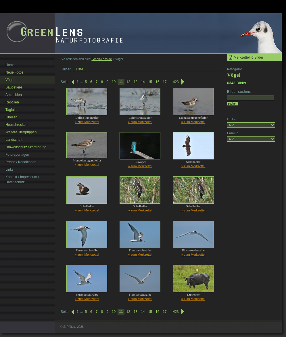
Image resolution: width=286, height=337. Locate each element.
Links (9, 169)
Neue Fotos (14, 72)
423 (176, 82)
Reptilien (12, 102)
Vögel (9, 80)
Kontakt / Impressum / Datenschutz (22, 179)
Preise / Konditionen (20, 162)
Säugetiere (13, 87)
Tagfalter (12, 110)
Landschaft (13, 140)
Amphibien (13, 95)
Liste (79, 69)
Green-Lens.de (101, 59)
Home (10, 65)
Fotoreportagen (17, 155)
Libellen (11, 117)
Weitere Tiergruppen (21, 132)
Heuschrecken (16, 125)
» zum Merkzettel (87, 122)
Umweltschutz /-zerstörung (25, 147)
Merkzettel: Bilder (248, 57)
